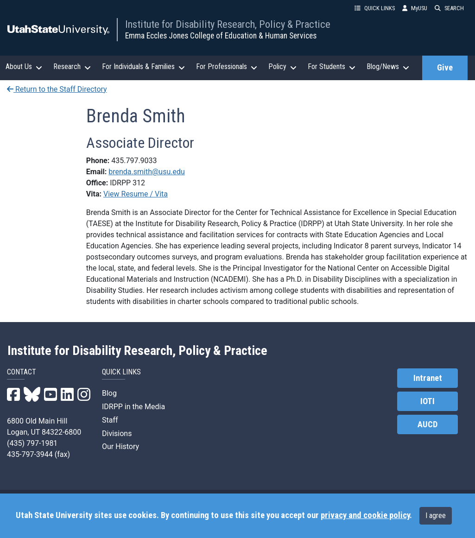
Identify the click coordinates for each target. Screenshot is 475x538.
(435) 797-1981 (32, 443)
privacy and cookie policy (365, 515)
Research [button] (72, 66)
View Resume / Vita (135, 194)
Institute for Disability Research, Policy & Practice (227, 24)
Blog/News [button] (388, 66)
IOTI (427, 401)
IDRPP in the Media (133, 406)
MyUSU (414, 8)
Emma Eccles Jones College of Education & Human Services (221, 35)
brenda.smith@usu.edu (146, 171)
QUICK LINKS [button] (375, 8)
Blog (109, 393)
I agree (435, 515)
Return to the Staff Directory (57, 89)
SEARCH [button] (449, 8)
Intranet (427, 378)
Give (445, 68)
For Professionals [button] (226, 66)
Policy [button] (282, 66)
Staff (110, 420)
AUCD (427, 424)
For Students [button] (331, 66)
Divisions (117, 433)
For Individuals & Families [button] (143, 66)
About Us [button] (24, 66)
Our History (120, 446)
